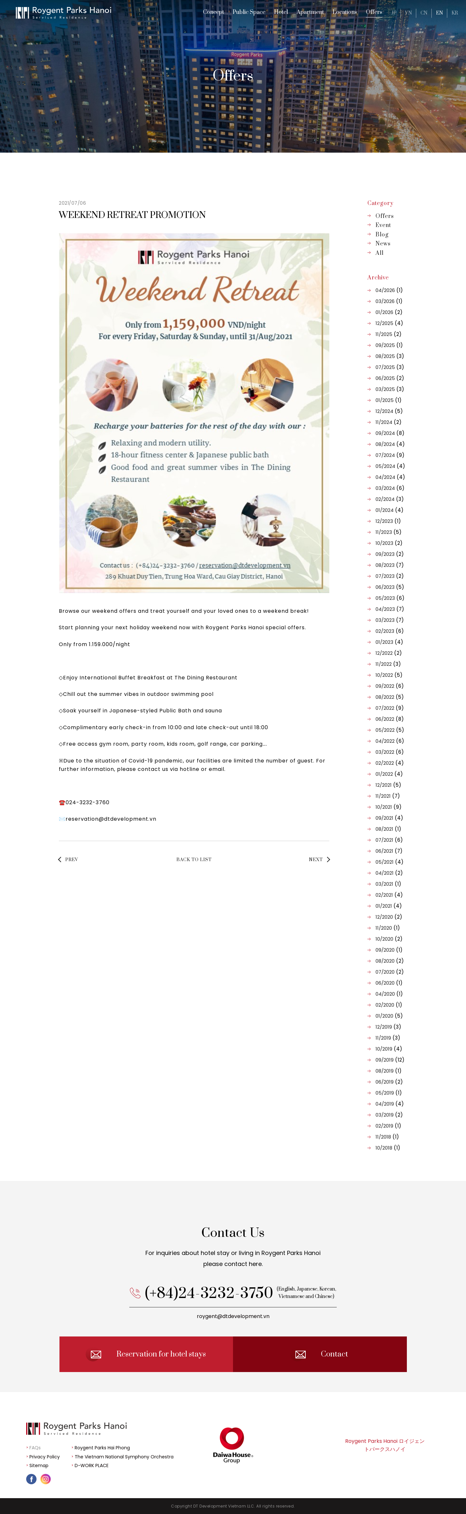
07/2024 (390, 455)
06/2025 (390, 378)
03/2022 (390, 752)
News (383, 243)
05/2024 (390, 466)
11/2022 (388, 664)
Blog (382, 234)
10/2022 (389, 675)
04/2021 (389, 873)
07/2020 (390, 971)
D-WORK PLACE (92, 1465)
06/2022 (390, 719)
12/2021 (388, 785)
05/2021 (390, 862)
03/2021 (388, 884)
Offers (385, 216)
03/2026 (389, 301)
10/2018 (388, 1147)
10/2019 (389, 1048)
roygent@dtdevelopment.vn (233, 1336)
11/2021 (388, 796)
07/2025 (390, 367)
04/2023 (390, 609)
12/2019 (388, 1026)
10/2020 (389, 938)
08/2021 (388, 829)
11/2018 (387, 1136)
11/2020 (388, 928)
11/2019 (388, 1037)
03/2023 (390, 620)
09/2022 (390, 686)
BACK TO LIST (194, 860)
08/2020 (390, 960)
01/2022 (389, 774)
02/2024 (390, 499)
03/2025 (390, 389)
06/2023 (390, 587)
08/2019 (389, 1070)
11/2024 (389, 422)
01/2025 (389, 400)
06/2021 (389, 851)
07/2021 (389, 840)
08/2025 (390, 356)
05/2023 (390, 598)
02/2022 (390, 763)
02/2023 (390, 631)
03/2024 (390, 488)
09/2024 (390, 433)
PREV (71, 860)
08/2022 (390, 697)
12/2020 (389, 917)
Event (383, 225)
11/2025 (389, 334)
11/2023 (389, 532)
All (380, 253)
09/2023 (390, 554)
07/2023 (390, 576)
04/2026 (389, 290)
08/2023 (390, 565)
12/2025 (389, 323)
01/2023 (389, 642)
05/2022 (390, 730)
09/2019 (390, 1059)
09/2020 (389, 949)
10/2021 (389, 807)
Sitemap (38, 1465)
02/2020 (389, 1004)
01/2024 (390, 510)
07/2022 (390, 708)
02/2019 (388, 1125)
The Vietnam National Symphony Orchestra (124, 1457)
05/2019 (389, 1092)
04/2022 (390, 741)
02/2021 (389, 895)
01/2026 (389, 312)
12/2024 (389, 411)
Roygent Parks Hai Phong (102, 1447)
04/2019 (390, 1103)
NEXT (316, 860)
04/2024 (390, 477)
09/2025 (389, 345)
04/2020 (389, 993)
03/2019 (389, 1114)
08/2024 (390, 444)
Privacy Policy (44, 1457)
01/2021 (389, 906)
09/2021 (389, 818)
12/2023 (388, 521)
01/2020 (389, 1015)
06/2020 (389, 982)
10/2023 (389, 543)
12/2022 (389, 653)
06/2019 (389, 1081)
